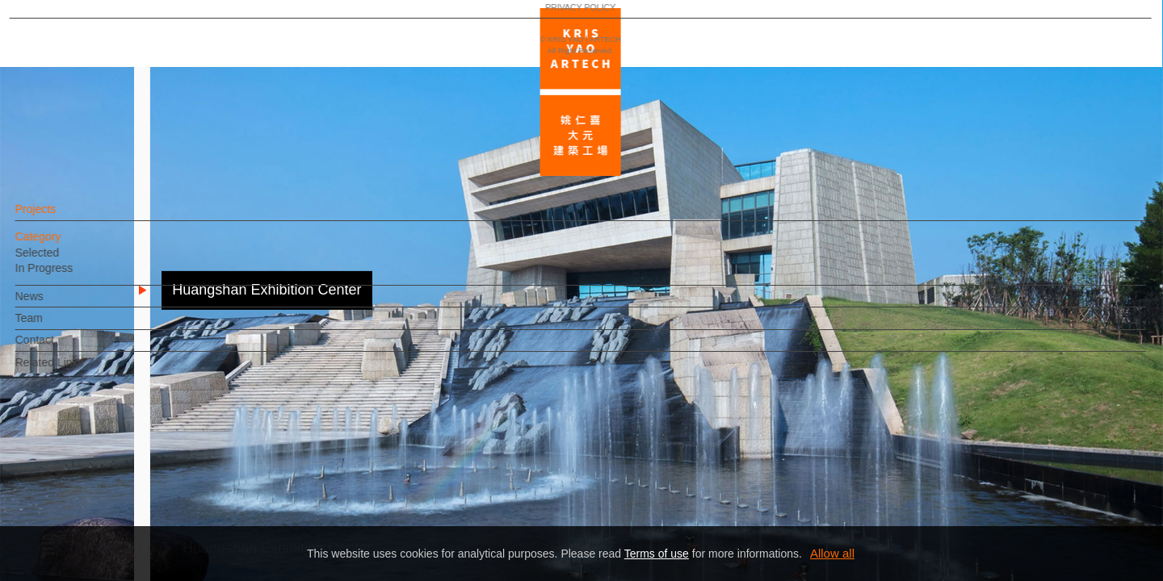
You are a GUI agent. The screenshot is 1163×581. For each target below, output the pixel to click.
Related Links (77, 370)
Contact (62, 347)
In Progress (72, 276)
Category (66, 244)
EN (110, 474)
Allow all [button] (832, 553)
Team (56, 326)
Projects (63, 217)
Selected (64, 260)
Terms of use (656, 553)
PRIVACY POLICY (83, 521)
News (57, 304)
